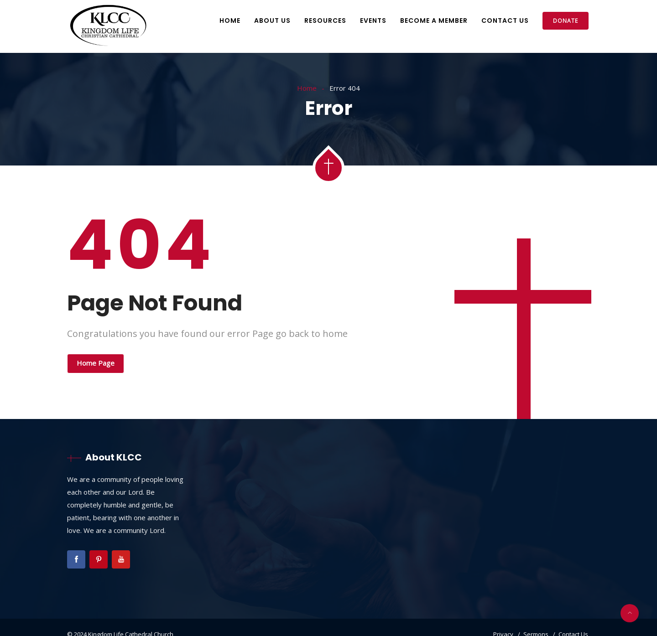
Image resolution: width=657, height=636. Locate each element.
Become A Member (434, 20)
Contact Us (505, 20)
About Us (272, 20)
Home (229, 20)
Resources (325, 20)
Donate (565, 21)
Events (373, 20)
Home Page (96, 362)
